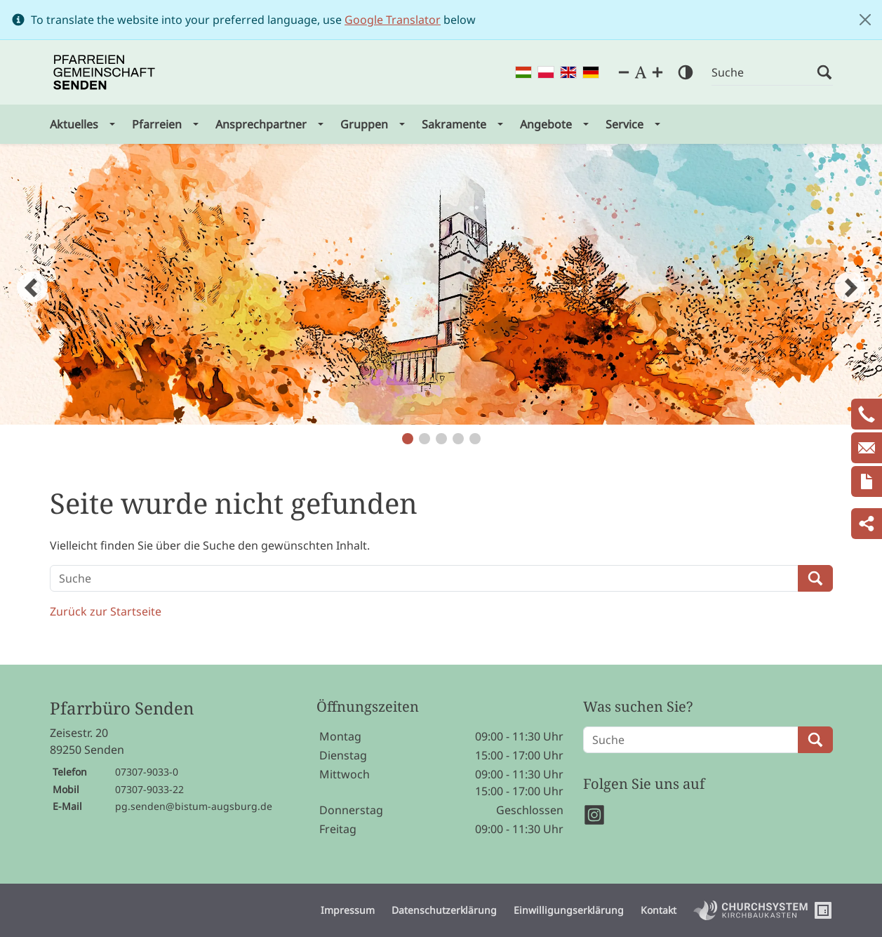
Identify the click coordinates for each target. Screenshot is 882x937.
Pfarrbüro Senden (122, 708)
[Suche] (764, 73)
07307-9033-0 (146, 771)
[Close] (865, 19)
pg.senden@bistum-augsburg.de (193, 806)
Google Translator (393, 19)
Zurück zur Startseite (105, 611)
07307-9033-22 (149, 789)
